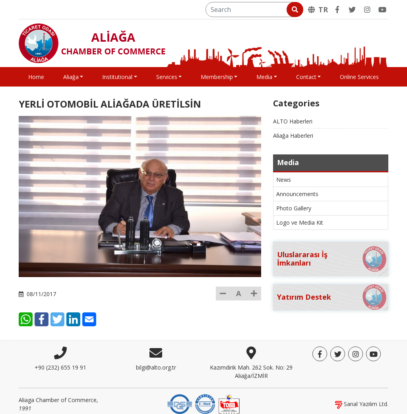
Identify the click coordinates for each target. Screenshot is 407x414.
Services (166, 77)
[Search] (253, 9)
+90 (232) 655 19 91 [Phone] (60, 361)
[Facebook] (337, 9)
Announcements (297, 194)
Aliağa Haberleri (293, 135)
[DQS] (179, 397)
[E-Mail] (133, 301)
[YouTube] (382, 9)
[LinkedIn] (117, 301)
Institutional (117, 77)
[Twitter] (352, 9)
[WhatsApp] (69, 301)
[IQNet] (205, 397)
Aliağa (71, 77)
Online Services (359, 77)
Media (264, 77)
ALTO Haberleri (292, 121)
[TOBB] (229, 397)
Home (36, 77)
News (283, 179)
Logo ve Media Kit (299, 222)
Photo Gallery (293, 208)
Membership (217, 77)
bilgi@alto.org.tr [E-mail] (156, 361)
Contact (306, 77)
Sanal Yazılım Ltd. (361, 398)
